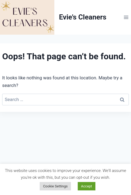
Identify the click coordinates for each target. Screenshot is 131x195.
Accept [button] (86, 186)
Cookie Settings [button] (55, 186)
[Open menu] (126, 17)
